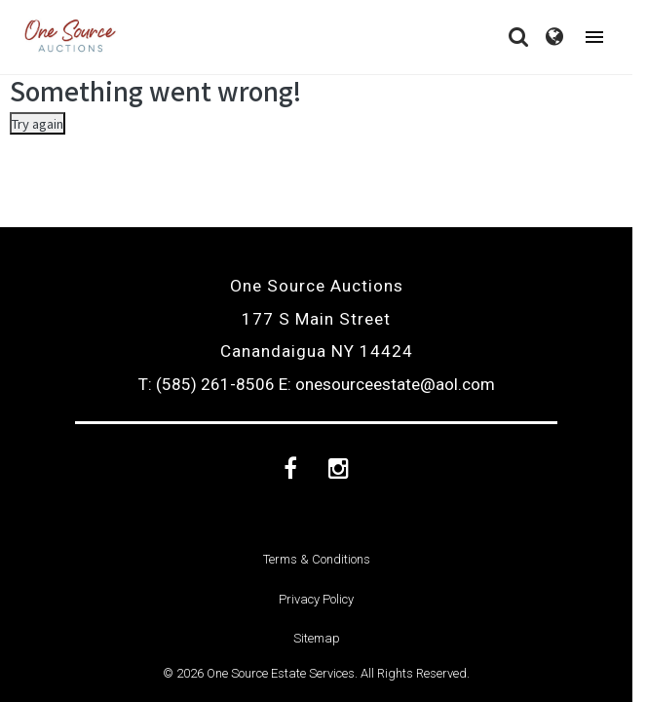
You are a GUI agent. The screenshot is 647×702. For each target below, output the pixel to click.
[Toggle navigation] (594, 37)
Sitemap (316, 638)
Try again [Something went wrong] (37, 123)
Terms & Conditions (316, 559)
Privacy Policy (316, 599)
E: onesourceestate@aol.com (387, 384)
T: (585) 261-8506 (206, 384)
